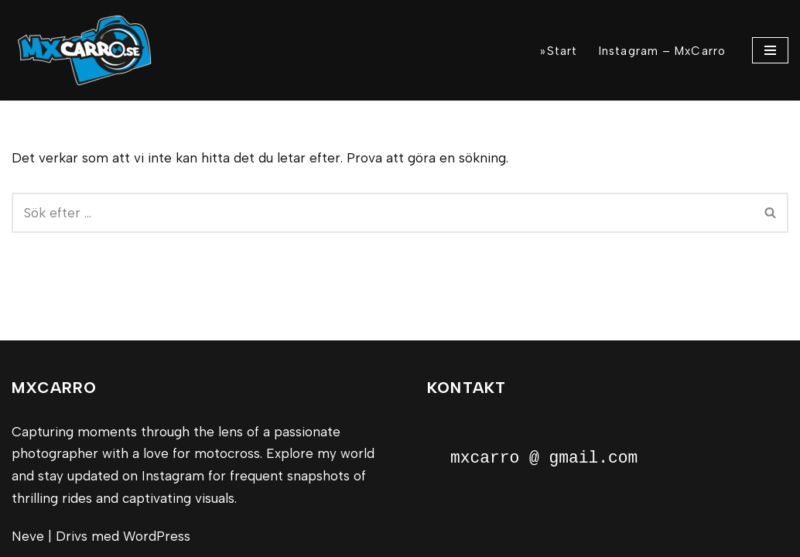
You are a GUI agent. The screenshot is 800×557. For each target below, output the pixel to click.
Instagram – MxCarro (662, 51)
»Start (558, 51)
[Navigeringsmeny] (770, 50)
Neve (28, 536)
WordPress (156, 536)
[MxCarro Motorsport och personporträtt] (89, 50)
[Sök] (383, 213)
